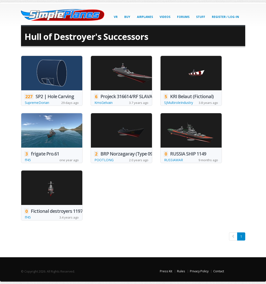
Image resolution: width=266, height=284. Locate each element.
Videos (165, 17)
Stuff (200, 17)
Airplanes (145, 17)
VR (116, 17)
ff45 (28, 160)
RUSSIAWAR (173, 160)
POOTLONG (104, 160)
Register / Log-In (225, 17)
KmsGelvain (103, 102)
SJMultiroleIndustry (178, 102)
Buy (127, 17)
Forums (183, 17)
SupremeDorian (37, 102)
